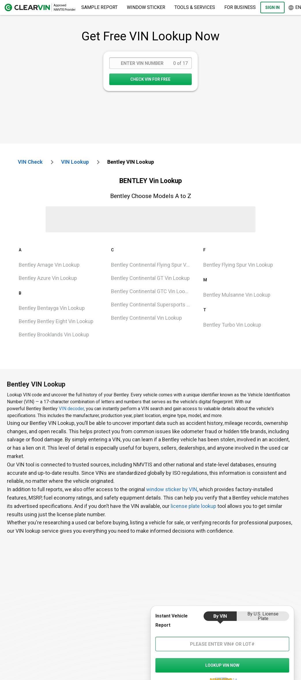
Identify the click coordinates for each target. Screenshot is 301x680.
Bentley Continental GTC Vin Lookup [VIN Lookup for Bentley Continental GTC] (152, 291)
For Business (240, 7)
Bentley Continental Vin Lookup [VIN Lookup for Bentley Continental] (146, 318)
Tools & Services (194, 7)
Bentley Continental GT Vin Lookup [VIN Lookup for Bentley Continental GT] (150, 278)
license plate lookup (193, 506)
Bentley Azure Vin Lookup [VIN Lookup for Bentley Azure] (48, 278)
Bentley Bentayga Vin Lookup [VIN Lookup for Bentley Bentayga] (52, 308)
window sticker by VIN (171, 489)
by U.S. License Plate (263, 616)
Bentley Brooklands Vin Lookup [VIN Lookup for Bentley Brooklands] (54, 334)
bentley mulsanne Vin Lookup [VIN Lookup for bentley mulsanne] (236, 295)
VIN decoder (71, 408)
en (294, 8)
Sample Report (99, 7)
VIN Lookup (75, 162)
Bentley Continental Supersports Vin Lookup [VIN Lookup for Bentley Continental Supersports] (152, 305)
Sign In (272, 7)
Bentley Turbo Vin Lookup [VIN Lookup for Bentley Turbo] (232, 325)
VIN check (30, 162)
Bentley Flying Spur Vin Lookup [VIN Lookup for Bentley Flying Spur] (238, 265)
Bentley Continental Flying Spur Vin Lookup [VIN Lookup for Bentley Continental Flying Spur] (152, 265)
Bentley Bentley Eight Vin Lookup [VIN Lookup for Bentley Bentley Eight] (56, 321)
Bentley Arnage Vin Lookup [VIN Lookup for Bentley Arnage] (49, 265)
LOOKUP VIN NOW (222, 665)
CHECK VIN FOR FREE (150, 79)
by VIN (220, 616)
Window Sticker (146, 7)
